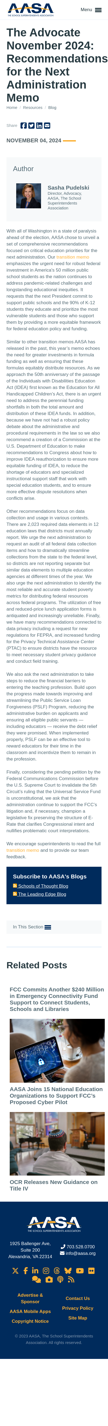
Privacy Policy (77, 1308)
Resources (33, 107)
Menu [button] (91, 10)
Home (12, 107)
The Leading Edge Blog (39, 894)
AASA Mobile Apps (30, 1311)
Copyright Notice (30, 1321)
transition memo (72, 257)
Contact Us (78, 1298)
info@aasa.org (81, 1253)
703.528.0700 (81, 1246)
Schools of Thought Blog (40, 886)
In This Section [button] (32, 927)
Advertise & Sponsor (30, 1298)
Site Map (77, 1318)
